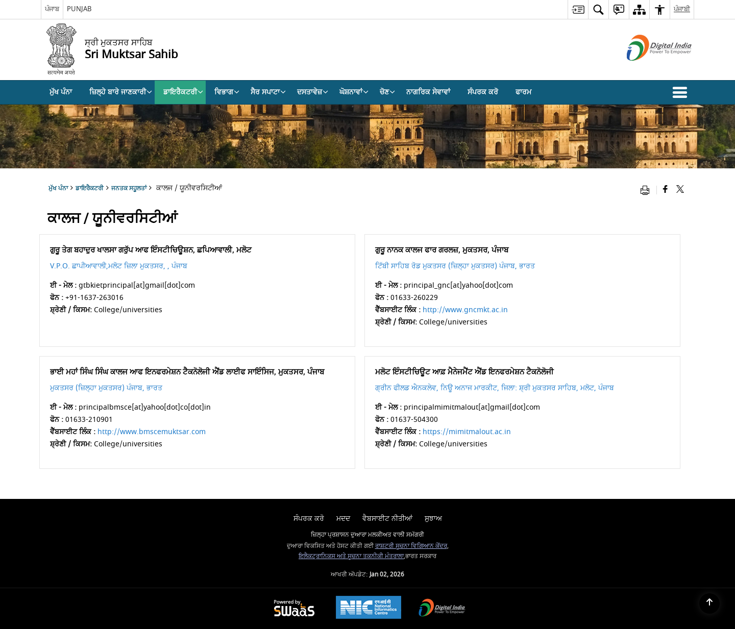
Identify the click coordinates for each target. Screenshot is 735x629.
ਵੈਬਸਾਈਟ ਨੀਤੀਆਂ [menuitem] (387, 518)
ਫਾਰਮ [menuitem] (523, 92)
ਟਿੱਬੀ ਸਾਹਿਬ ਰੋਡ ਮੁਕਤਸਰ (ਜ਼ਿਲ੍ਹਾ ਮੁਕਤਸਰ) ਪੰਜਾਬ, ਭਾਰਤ (455, 266)
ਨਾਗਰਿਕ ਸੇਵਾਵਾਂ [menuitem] (428, 92)
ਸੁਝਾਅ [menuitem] (433, 518)
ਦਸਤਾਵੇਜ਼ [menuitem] (312, 92)
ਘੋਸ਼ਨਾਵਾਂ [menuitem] (354, 92)
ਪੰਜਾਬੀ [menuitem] (682, 9)
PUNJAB (79, 9)
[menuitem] (578, 9)
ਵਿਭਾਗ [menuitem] (226, 92)
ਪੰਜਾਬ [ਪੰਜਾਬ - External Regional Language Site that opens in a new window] (52, 9)
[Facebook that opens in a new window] (665, 190)
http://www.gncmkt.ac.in (465, 310)
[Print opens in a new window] (647, 190)
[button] (682, 92)
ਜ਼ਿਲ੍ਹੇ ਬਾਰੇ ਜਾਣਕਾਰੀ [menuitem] (120, 92)
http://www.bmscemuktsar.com (151, 431)
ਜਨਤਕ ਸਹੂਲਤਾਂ (128, 188)
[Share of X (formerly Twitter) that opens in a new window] (680, 190)
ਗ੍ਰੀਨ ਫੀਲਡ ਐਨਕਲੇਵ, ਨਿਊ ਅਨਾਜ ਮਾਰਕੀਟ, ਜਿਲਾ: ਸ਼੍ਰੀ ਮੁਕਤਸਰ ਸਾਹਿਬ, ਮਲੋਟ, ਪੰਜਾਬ (494, 388)
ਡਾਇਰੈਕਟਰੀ (90, 188)
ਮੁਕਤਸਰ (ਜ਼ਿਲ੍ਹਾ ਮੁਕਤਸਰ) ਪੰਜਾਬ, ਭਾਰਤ (106, 388)
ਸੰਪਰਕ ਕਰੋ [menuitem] (483, 92)
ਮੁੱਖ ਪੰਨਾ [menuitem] (61, 92)
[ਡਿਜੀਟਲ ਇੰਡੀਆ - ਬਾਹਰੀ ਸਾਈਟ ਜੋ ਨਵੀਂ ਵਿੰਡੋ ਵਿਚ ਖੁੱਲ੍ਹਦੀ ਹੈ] (646, 69)
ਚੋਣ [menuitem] (387, 92)
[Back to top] (709, 603)
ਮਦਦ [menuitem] (343, 518)
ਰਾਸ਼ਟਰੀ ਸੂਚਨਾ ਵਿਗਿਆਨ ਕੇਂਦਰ (411, 546)
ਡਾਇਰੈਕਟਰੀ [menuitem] (183, 92)
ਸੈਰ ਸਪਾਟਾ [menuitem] (268, 92)
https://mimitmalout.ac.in (467, 431)
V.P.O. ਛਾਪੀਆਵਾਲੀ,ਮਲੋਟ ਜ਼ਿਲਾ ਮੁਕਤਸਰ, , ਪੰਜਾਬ (118, 266)
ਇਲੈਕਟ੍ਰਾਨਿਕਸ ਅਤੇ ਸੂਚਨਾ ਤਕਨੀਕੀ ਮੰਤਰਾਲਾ (351, 556)
